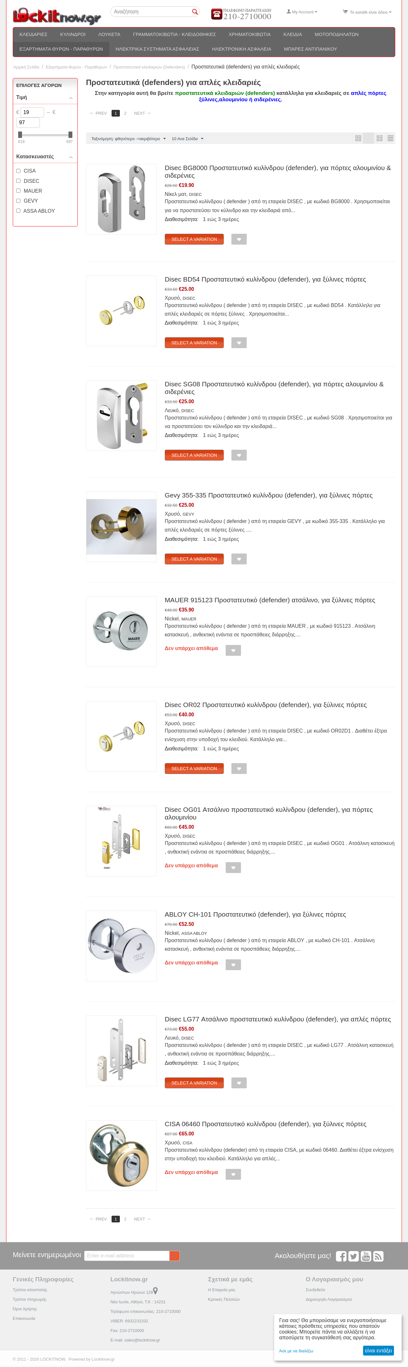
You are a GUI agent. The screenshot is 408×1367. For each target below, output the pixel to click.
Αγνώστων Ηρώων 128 (134, 1292)
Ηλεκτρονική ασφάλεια (241, 49)
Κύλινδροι (73, 34)
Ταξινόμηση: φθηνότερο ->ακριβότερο (128, 139)
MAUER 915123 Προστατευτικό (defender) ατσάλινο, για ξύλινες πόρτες (270, 600)
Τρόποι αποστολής (30, 1290)
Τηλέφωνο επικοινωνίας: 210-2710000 (145, 1311)
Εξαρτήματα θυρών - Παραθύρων (61, 49)
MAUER (188, 619)
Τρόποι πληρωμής (30, 1299)
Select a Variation (194, 239)
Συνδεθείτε (315, 1290)
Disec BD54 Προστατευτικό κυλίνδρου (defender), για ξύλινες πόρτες (265, 279)
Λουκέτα (109, 34)
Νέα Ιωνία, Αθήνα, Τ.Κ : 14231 (137, 1302)
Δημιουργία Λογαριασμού (329, 1299)
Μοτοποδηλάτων (337, 34)
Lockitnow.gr (102, 1359)
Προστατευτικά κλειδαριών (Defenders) (149, 67)
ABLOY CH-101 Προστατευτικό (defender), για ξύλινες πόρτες (255, 914)
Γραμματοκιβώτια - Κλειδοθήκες (174, 34)
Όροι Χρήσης (25, 1309)
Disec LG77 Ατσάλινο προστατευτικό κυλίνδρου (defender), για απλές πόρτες (278, 1019)
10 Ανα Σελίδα (187, 139)
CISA (187, 1143)
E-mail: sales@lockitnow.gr (135, 1340)
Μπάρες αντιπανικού (310, 49)
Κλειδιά (292, 34)
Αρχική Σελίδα (26, 67)
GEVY (188, 514)
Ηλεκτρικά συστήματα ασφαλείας (157, 49)
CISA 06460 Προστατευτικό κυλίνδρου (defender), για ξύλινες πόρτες (266, 1124)
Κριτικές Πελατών (224, 1299)
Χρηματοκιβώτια (250, 34)
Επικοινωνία (24, 1318)
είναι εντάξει (378, 1350)
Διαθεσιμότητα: (182, 219)
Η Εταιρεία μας (222, 1290)
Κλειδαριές (33, 34)
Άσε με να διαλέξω (296, 1351)
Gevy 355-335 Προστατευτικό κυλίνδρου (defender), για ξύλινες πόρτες (269, 495)
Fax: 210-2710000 (127, 1330)
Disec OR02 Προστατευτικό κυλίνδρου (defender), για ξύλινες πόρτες (266, 705)
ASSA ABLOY (194, 933)
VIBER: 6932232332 (129, 1321)
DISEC (195, 194)
